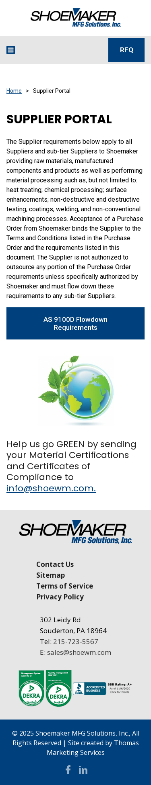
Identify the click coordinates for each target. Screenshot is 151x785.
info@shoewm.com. (51, 488)
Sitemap (50, 575)
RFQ (126, 50)
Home (14, 91)
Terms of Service (64, 586)
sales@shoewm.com (79, 652)
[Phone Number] (62, 49)
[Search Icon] (87, 49)
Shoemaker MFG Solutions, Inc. (82, 733)
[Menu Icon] (10, 50)
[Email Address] (37, 50)
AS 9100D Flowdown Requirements (75, 323)
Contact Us (55, 564)
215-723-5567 (75, 641)
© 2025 (23, 733)
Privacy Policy (60, 596)
